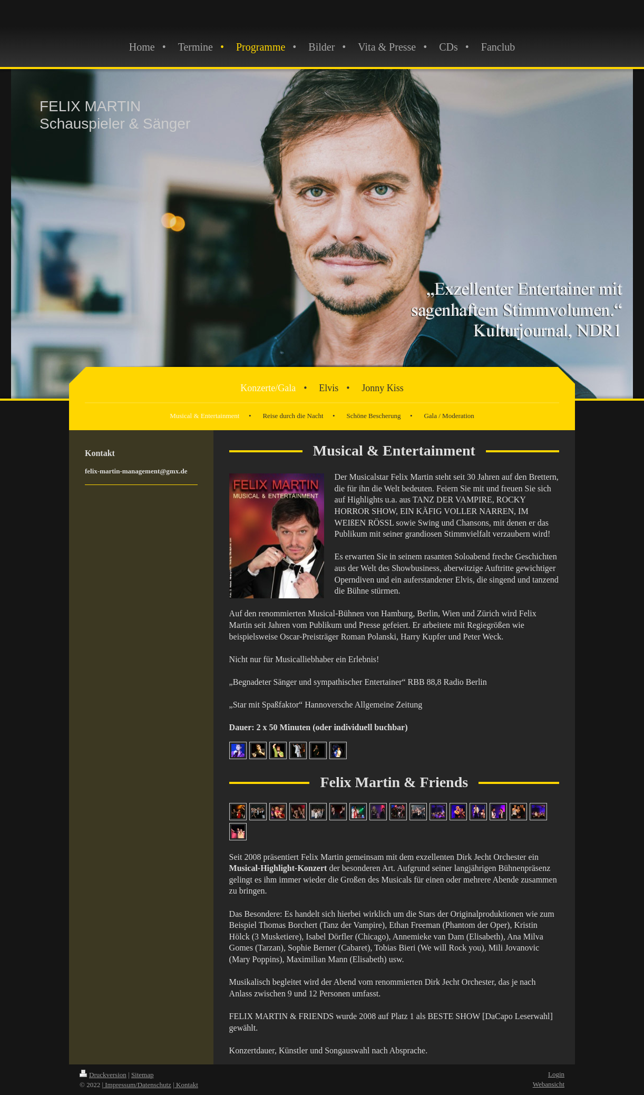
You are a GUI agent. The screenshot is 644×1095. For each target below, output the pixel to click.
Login (556, 1074)
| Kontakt (185, 1085)
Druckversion (103, 1075)
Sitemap (142, 1075)
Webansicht (548, 1084)
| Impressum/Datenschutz (136, 1085)
